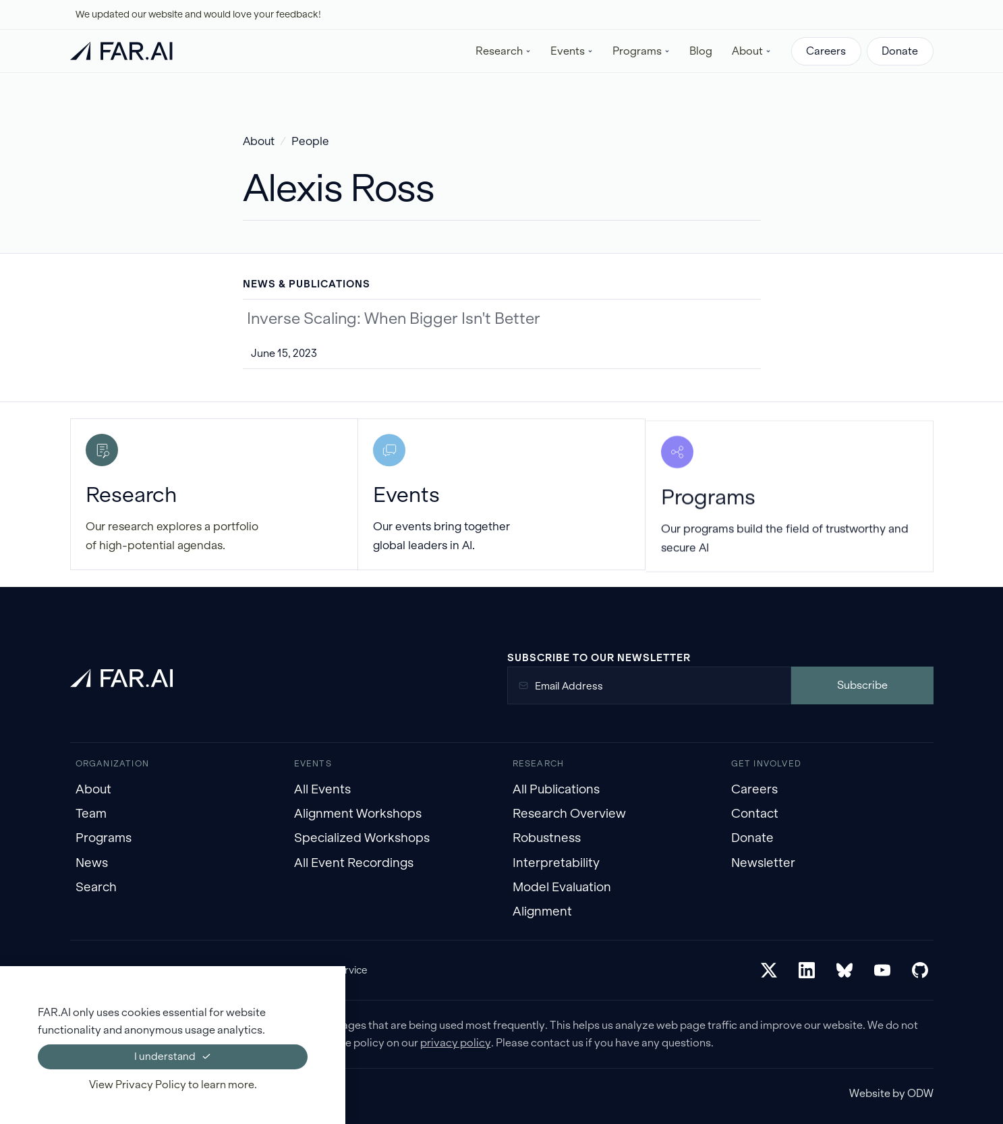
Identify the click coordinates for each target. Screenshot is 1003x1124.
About (259, 141)
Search (96, 887)
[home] (121, 51)
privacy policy (455, 1042)
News (92, 862)
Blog (700, 51)
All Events (322, 789)
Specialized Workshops (362, 838)
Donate (900, 51)
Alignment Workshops (358, 813)
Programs (104, 838)
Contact (754, 813)
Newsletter (763, 862)
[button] (503, 51)
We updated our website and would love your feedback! (198, 14)
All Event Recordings (353, 862)
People (310, 141)
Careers (826, 51)
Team (91, 813)
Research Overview (569, 813)
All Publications (556, 789)
